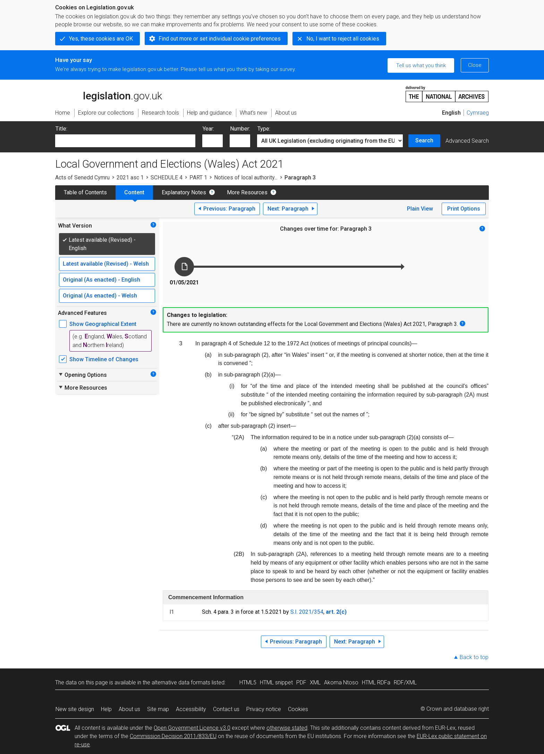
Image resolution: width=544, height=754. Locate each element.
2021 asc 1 (130, 177)
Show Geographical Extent (102, 324)
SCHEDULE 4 (166, 177)
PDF (301, 682)
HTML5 (247, 682)
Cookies (298, 709)
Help (106, 709)
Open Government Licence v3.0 (192, 728)
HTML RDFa (376, 682)
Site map (158, 709)
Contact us (226, 709)
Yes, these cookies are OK (101, 38)
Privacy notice (263, 709)
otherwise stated (286, 728)
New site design (75, 709)
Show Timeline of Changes (103, 359)
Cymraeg (478, 112)
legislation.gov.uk (108, 93)
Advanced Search (467, 141)
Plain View (420, 208)
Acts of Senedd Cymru (82, 177)
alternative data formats (181, 682)
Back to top (474, 657)
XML (315, 682)
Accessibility (191, 709)
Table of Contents (85, 192)
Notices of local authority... (246, 177)
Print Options (463, 208)
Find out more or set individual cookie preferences (220, 38)
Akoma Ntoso (341, 682)
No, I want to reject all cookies (342, 38)
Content (134, 192)
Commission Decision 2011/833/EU (173, 736)
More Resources (247, 192)
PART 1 (198, 177)
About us (129, 709)
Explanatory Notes (184, 192)
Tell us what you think (421, 65)
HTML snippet (276, 682)
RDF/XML (405, 682)
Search (424, 140)
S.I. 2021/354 (306, 612)
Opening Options (82, 374)
